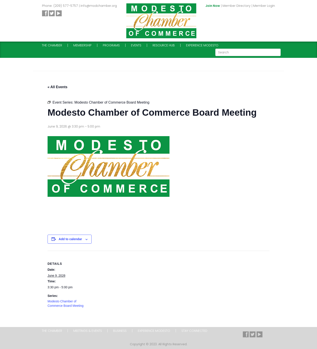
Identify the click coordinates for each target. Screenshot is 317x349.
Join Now (212, 6)
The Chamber (52, 45)
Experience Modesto (202, 45)
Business (120, 330)
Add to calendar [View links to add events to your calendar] (70, 239)
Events (136, 45)
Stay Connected (194, 330)
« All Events (57, 87)
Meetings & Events (87, 330)
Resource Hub (164, 45)
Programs (111, 45)
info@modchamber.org (99, 6)
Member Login (264, 6)
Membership (82, 45)
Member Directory (237, 6)
